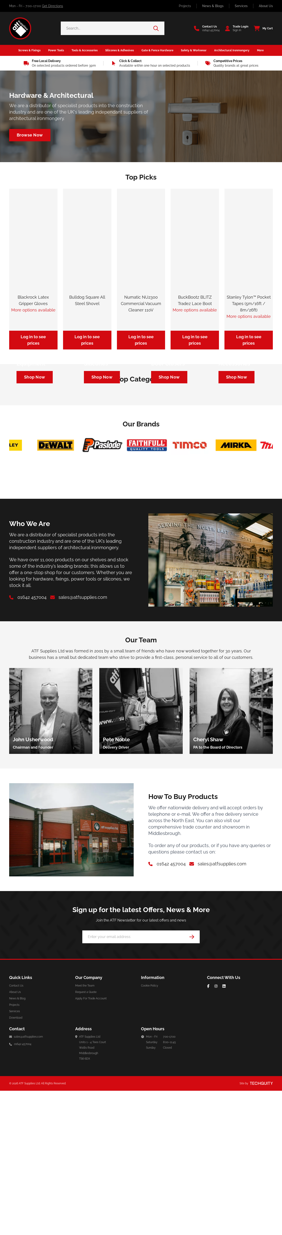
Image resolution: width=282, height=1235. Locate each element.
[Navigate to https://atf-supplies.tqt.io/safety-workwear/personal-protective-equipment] (35, 449)
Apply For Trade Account (91, 1142)
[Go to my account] (235, 28)
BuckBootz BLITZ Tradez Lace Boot (195, 300)
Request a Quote (86, 1136)
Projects (185, 6)
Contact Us (16, 1129)
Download (15, 1162)
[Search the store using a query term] (107, 28)
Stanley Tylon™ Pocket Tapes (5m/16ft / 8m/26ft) (249, 303)
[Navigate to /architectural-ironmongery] (29, 135)
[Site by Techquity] (261, 1227)
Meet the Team (84, 1129)
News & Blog (17, 1142)
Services (241, 6)
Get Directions (52, 6)
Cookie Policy (149, 1129)
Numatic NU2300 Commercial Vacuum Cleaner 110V (141, 303)
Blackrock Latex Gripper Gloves (33, 300)
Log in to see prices (33, 340)
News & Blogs (213, 6)
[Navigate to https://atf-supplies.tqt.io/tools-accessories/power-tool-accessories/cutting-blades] (236, 449)
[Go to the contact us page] (207, 28)
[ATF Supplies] (20, 28)
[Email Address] (141, 1081)
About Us (266, 6)
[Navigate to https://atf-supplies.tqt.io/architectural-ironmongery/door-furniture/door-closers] (169, 449)
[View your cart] (262, 28)
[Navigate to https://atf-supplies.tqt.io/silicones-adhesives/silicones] (102, 449)
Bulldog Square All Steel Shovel (87, 300)
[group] (50, 855)
